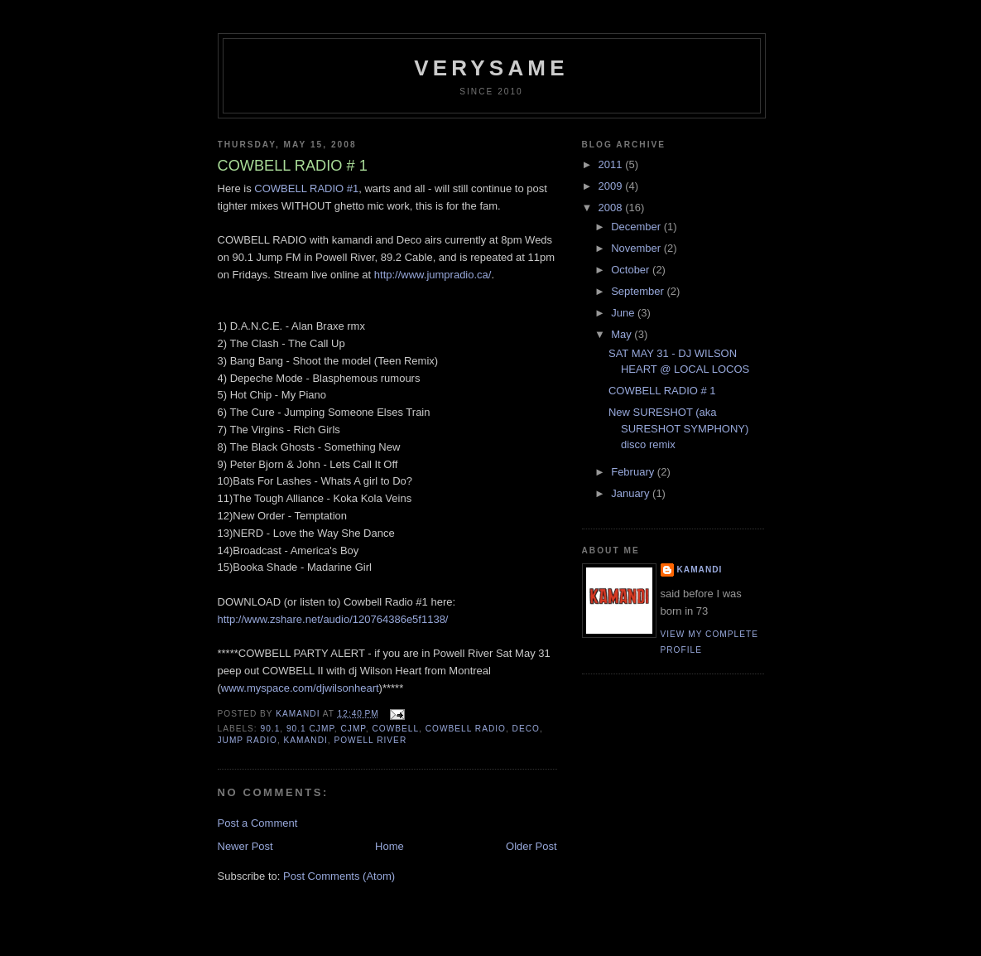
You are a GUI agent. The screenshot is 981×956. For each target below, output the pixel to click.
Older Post (531, 846)
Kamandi (700, 569)
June (624, 313)
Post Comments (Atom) (339, 876)
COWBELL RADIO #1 (306, 188)
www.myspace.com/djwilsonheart (300, 688)
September (638, 291)
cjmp (353, 728)
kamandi (306, 740)
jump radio (247, 740)
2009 (612, 186)
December (637, 226)
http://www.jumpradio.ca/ (433, 274)
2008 (612, 207)
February (634, 472)
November (637, 248)
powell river (370, 740)
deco (526, 728)
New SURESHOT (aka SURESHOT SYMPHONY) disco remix (678, 428)
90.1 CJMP (310, 728)
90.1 (271, 728)
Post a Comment (258, 823)
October (631, 269)
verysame (491, 68)
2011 (612, 164)
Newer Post (245, 846)
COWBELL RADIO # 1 (662, 390)
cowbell (395, 728)
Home (389, 846)
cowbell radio (466, 728)
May (622, 334)
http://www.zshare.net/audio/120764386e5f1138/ (333, 619)
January (631, 493)
